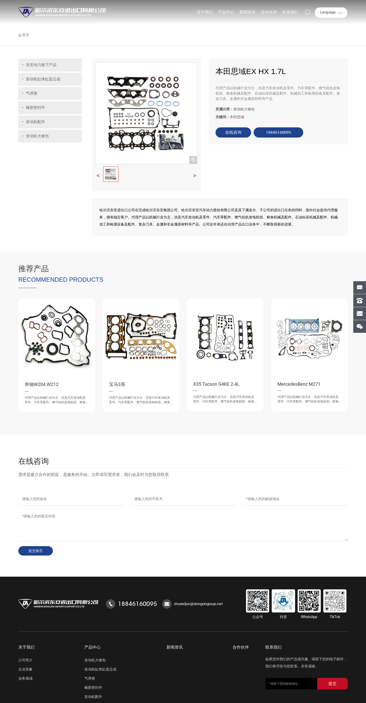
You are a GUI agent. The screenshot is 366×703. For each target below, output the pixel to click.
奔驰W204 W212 (41, 384)
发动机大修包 (244, 109)
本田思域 (237, 117)
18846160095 (137, 603)
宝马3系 (117, 384)
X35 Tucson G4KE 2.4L (216, 384)
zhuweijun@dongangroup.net (198, 604)
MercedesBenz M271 (299, 384)
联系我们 (273, 647)
